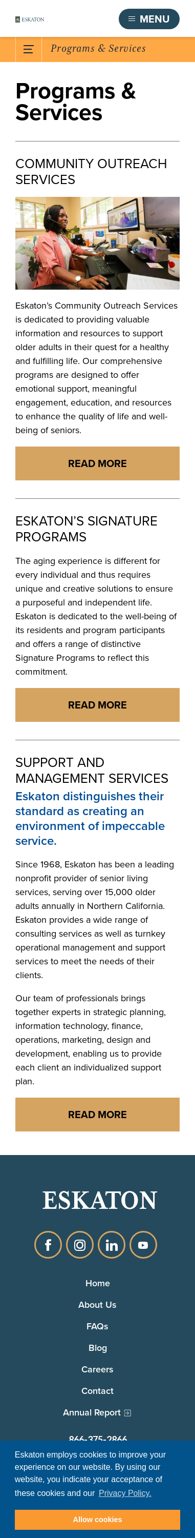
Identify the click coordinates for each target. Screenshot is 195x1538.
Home (97, 1283)
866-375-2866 (98, 1439)
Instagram (80, 1245)
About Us (97, 1304)
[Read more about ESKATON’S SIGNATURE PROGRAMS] (97, 705)
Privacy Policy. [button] (125, 1493)
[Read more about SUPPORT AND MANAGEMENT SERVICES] (97, 1114)
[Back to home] (29, 19)
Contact (97, 1391)
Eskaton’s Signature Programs (86, 529)
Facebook (48, 1245)
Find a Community (70, 19)
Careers (97, 1369)
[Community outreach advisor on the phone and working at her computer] (97, 243)
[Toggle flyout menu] (149, 19)
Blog (98, 1347)
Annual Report (92, 1412)
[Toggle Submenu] (28, 49)
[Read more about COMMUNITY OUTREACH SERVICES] (97, 463)
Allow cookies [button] (97, 1519)
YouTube (143, 1245)
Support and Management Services (91, 770)
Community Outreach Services (91, 172)
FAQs (97, 1326)
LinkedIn (111, 1245)
